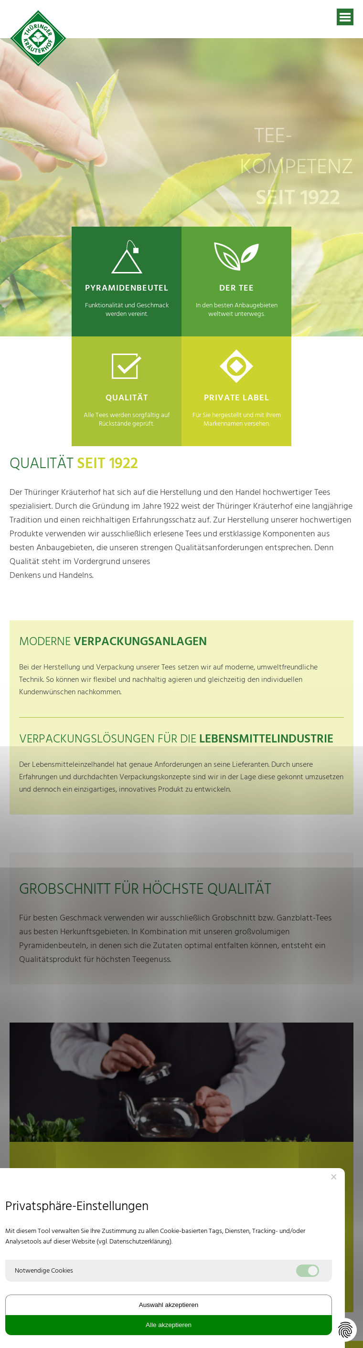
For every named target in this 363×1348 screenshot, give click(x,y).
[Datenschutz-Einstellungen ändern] (345, 1330)
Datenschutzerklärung (139, 1241)
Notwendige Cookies (44, 1270)
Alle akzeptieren (169, 1324)
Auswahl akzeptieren (169, 1304)
